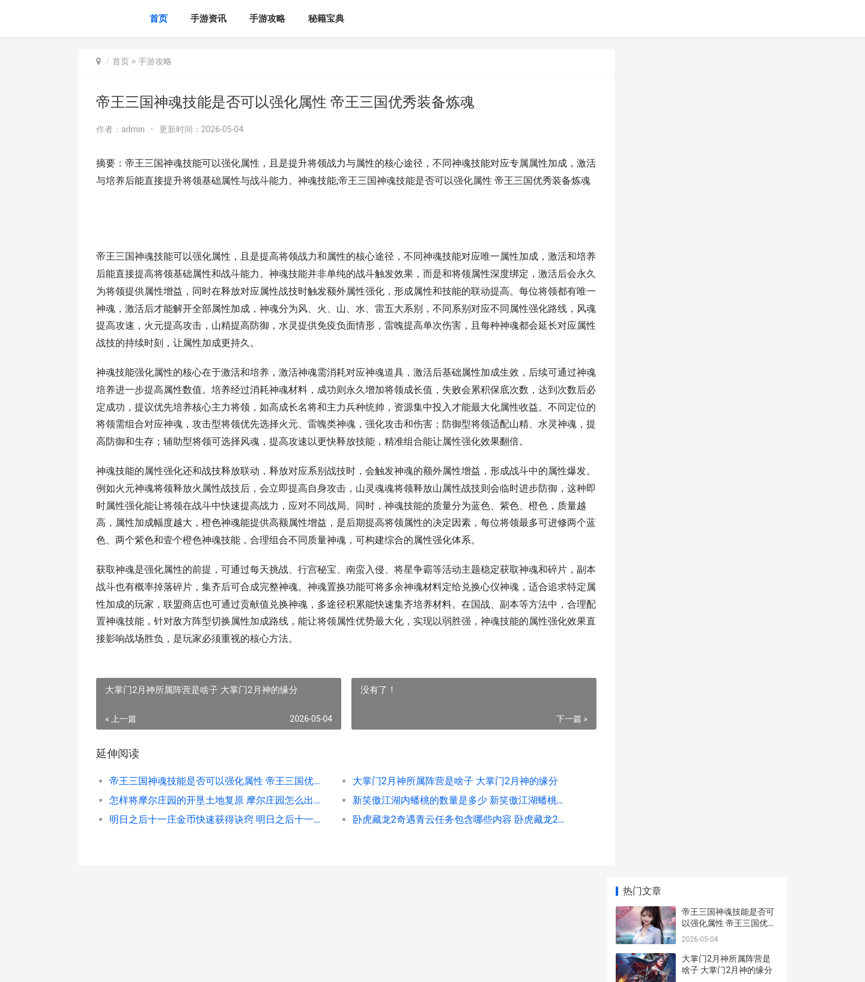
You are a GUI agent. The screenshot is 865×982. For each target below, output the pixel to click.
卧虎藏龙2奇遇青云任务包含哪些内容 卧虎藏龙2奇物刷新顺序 (447, 853)
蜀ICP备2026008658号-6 (244, 963)
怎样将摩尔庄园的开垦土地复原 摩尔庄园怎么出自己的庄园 (214, 834)
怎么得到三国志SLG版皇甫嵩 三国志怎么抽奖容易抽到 (729, 786)
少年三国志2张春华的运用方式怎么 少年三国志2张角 (727, 511)
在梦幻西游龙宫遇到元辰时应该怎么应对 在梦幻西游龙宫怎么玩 (729, 370)
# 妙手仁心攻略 (710, 821)
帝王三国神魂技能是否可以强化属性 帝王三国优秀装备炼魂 (214, 815)
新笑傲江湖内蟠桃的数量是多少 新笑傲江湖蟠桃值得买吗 (447, 834)
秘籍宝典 (326, 18)
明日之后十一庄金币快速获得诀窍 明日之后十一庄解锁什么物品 (214, 853)
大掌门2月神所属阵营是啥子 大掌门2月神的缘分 (445, 815)
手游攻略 (267, 18)
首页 (159, 18)
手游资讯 (208, 18)
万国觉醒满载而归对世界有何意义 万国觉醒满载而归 (729, 417)
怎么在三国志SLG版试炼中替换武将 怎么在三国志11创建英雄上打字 (729, 464)
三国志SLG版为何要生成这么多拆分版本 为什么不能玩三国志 (729, 558)
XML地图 (301, 963)
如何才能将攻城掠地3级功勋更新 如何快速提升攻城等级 (729, 604)
